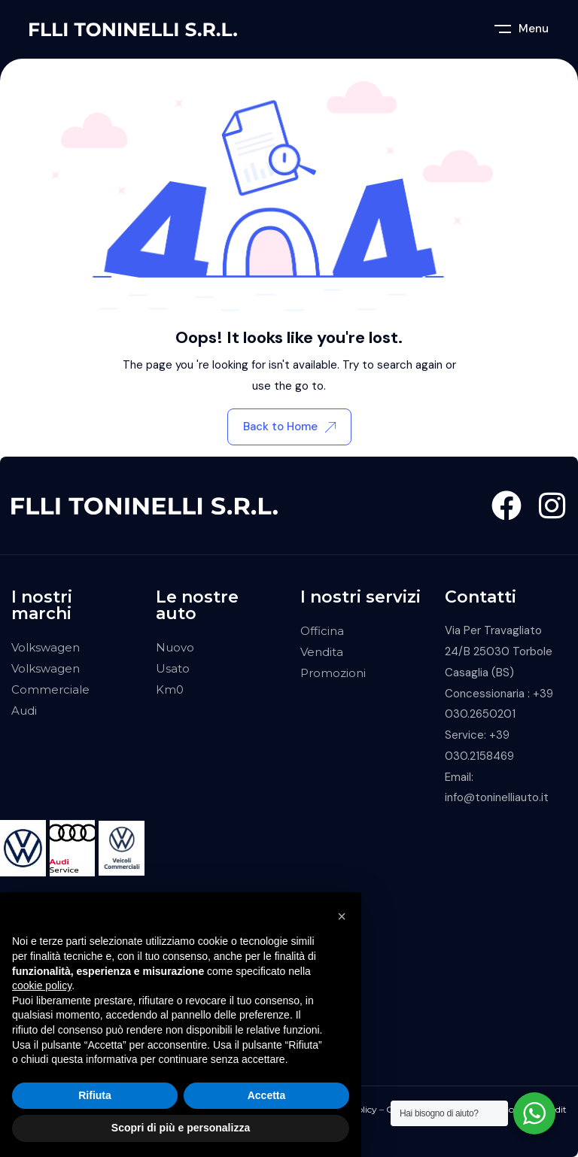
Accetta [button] (267, 1095)
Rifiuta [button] (94, 1095)
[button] (342, 916)
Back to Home (289, 426)
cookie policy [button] (41, 985)
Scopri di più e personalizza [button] (180, 1128)
